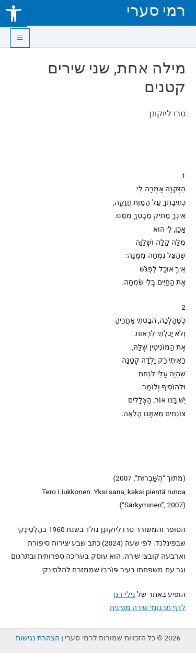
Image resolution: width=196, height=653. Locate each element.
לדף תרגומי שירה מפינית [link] (148, 607)
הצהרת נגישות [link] (38, 638)
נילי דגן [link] (124, 594)
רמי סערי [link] (156, 10)
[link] (13, 13)
